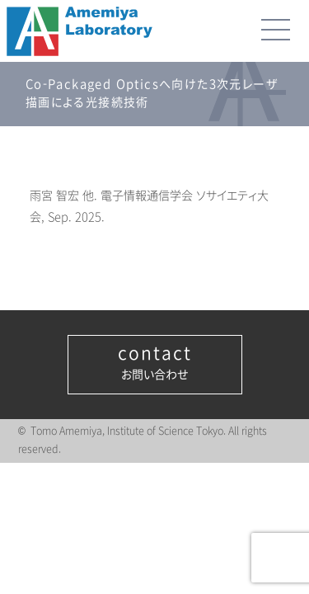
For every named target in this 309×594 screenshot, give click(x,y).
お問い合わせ (155, 363)
